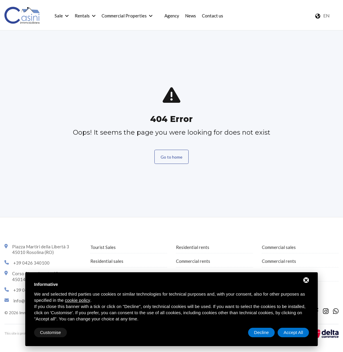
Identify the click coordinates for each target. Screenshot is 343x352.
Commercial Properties (124, 15)
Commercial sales (279, 247)
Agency (171, 15)
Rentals (82, 15)
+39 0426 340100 (31, 262)
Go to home (171, 156)
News (190, 15)
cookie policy (77, 300)
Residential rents (192, 247)
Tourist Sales (103, 247)
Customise (50, 332)
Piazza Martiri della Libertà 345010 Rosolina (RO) (40, 249)
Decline (261, 332)
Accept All (293, 332)
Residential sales (106, 261)
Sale (59, 15)
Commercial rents (193, 261)
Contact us (212, 15)
